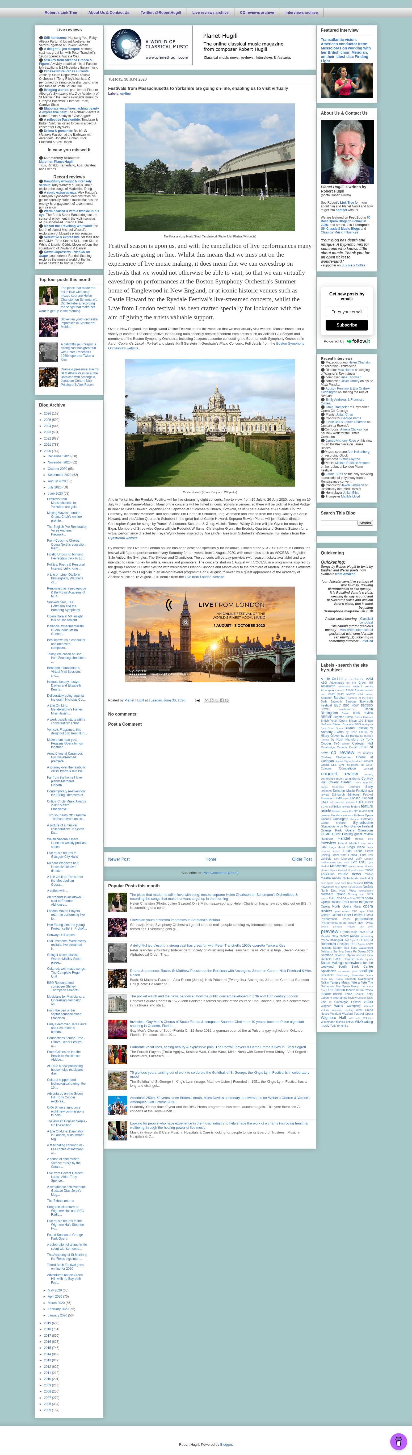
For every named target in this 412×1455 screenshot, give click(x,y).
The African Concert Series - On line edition (67, 1123)
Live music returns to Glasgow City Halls (62, 855)
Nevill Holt (366, 878)
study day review (332, 978)
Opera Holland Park (335, 902)
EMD (339, 798)
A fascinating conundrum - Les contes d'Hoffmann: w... (65, 1149)
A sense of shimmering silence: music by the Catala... (64, 1163)
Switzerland (365, 978)
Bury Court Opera (332, 728)
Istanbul (354, 843)
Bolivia (345, 713)
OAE (332, 898)
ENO (324, 802)
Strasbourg (343, 975)
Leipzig (325, 854)
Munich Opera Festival (334, 870)
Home (211, 859)
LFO (370, 855)
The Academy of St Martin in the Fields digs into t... (67, 1256)
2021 (48, 444)
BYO (337, 743)
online (351, 898)
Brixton (337, 724)
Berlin (369, 709)
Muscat (352, 870)
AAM (369, 679)
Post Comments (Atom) (220, 873)
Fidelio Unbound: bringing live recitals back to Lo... (66, 556)
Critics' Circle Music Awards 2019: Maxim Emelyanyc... (66, 805)
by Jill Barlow (350, 735)
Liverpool (347, 858)
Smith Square (364, 959)
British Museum (364, 717)
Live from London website (204, 577)
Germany (367, 819)
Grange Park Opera (337, 830)
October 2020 (58, 469)
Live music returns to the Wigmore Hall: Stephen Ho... (65, 1225)
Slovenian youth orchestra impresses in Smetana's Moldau (175, 920)
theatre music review (359, 990)
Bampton (326, 697)
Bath (324, 701)
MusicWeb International (356, 630)
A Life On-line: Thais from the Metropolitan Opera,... (65, 881)
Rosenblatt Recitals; (335, 944)
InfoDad (367, 641)
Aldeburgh (328, 686)
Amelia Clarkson (351, 429)
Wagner (326, 1005)
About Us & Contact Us (109, 12)
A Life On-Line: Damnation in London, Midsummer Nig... (66, 1135)
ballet (331, 694)
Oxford (325, 915)
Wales (338, 1006)
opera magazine (361, 902)
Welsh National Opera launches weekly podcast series (66, 843)
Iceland (359, 838)
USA (370, 997)
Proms (345, 932)
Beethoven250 (347, 709)
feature (355, 806)
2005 (48, 1410)
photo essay (347, 922)
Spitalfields (328, 971)
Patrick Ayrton (350, 459)
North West (347, 890)
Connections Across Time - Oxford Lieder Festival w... (66, 1042)
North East (329, 890)
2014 (48, 1354)
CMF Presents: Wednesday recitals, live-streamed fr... (66, 945)
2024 (48, 426)
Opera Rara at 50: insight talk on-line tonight (65, 618)
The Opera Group (347, 986)
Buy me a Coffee (353, 265)
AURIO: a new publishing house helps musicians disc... (65, 1070)
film (351, 811)
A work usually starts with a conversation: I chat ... (66, 721)
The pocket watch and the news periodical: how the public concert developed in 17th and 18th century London (214, 996)
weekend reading (342, 1010)
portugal (337, 926)
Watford (368, 1006)
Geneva (354, 819)
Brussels (348, 724)
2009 (48, 1385)
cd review (342, 752)
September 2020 (60, 475)
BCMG (325, 709)
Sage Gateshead (362, 947)
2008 (48, 1391)
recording (367, 936)
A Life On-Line (332, 679)
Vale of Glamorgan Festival (341, 1002)
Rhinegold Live (339, 940)
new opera (327, 882)
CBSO (363, 747)
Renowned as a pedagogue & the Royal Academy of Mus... (66, 592)
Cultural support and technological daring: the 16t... (66, 1083)
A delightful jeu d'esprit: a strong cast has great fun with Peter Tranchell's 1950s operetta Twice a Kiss (207, 945)
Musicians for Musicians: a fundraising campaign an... (66, 1000)
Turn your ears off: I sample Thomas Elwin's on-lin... (66, 817)
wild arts (354, 1018)
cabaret (346, 743)
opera (369, 898)
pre (361, 926)
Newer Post (119, 859)
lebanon (325, 851)
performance (364, 919)
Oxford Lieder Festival (347, 915)
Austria (359, 690)
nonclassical (355, 886)
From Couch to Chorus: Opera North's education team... (66, 544)
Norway (353, 894)
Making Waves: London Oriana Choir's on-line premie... (64, 516)
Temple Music (340, 982)
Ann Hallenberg (358, 452)
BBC (337, 705)
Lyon (370, 862)
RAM (362, 932)
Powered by (347, 341)
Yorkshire (342, 1025)
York (333, 1025)
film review (360, 811)
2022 (48, 438)
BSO (358, 724)
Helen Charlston (359, 362)
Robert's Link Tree (61, 12)
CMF (342, 764)
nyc (362, 894)
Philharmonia (329, 922)
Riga (352, 940)
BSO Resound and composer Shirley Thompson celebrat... (64, 986)
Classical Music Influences (339, 232)
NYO (370, 894)
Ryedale (326, 947)
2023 (48, 432)
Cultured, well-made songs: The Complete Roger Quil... (66, 972)
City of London (352, 761)
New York (340, 882)
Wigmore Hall (333, 1017)
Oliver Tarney (349, 381)
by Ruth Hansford (345, 739)
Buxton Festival (356, 728)
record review (349, 936)
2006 (48, 1404)
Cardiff (353, 747)
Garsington (340, 819)
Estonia (350, 802)
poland (325, 926)
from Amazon (345, 574)
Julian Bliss (351, 493)
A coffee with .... (58, 891)
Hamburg (327, 838)
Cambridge (328, 747)
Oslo (370, 911)
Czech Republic (363, 782)
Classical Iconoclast (366, 620)
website (325, 1010)
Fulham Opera (363, 815)
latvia (370, 847)
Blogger (226, 1444)
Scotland (327, 955)
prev (370, 926)
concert (368, 768)
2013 (48, 1360)
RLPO (359, 940)
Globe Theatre (333, 822)
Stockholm (327, 975)
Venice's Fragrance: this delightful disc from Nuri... (67, 731)
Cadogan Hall (362, 743)
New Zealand (355, 882)
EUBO (369, 802)
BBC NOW (351, 705)
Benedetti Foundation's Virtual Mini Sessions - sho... (65, 672)
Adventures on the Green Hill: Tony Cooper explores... (65, 1097)
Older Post (302, 859)
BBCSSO (367, 705)
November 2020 (60, 462)
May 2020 (55, 1290)
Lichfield (326, 858)
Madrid (325, 866)
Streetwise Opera (362, 975)
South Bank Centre (355, 966)
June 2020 (56, 493)
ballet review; (365, 694)
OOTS (360, 898)
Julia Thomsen (350, 377)
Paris (346, 919)
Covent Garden (340, 782)
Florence (348, 815)
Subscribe (347, 325)
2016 (48, 1342)
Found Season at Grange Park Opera (65, 1236)
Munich (369, 866)
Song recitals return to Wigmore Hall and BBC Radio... (65, 1210)
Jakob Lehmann (352, 485)
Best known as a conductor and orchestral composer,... (66, 644)
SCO (370, 951)
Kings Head (337, 847)
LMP (358, 858)
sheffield (326, 959)
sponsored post (347, 971)
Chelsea (326, 757)
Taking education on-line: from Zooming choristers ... (66, 658)
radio (354, 932)
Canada (342, 747)
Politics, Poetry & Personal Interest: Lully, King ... (66, 566)
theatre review (331, 994)
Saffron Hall (341, 947)
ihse (370, 838)
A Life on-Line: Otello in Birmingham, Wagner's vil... (65, 578)
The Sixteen (336, 990)
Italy (363, 843)
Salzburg (326, 951)
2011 (48, 1373)
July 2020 (55, 487)
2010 (48, 1379)
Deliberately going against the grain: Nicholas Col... (66, 697)
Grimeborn (365, 830)
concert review (339, 773)
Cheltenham (343, 757)
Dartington (338, 786)
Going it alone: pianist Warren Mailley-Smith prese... (64, 958)
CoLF (369, 764)
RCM (369, 932)
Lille (336, 858)
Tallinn (325, 982)
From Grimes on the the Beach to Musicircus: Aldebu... (64, 1055)
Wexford (335, 1013)
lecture (336, 851)
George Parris (351, 418)
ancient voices (363, 686)
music (360, 870)
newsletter (327, 886)
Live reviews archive (210, 12)
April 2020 (55, 1296)
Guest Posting (342, 834)
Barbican (340, 698)
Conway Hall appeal (61, 935)
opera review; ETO (345, 911)
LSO (362, 862)
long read (343, 862)
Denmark (354, 786)
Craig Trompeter (337, 407)
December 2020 (60, 456)
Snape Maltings (332, 963)
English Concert (361, 798)
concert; (368, 774)
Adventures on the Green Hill (351, 682)
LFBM (362, 854)
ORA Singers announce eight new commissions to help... (65, 1111)
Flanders (336, 815)
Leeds (347, 851)
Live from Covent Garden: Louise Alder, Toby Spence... (65, 1177)
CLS (334, 764)
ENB (346, 798)
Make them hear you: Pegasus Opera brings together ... (65, 743)
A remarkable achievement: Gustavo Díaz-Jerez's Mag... (66, 1191)
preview (329, 931)
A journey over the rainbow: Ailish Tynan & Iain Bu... (66, 769)
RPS (353, 944)
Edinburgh (338, 794)
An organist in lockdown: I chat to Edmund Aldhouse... (65, 901)
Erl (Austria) (337, 802)
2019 (48, 1323)
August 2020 (57, 481)
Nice (337, 886)
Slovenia (348, 959)
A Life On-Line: (354, 679)
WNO (359, 1022)
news (368, 882)
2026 (48, 413)
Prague (351, 926)
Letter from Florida (344, 854)
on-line (125, 93)
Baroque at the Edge (360, 697)
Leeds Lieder (363, 850)
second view (364, 955)
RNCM (368, 940)
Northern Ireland (333, 894)
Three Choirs (354, 994)
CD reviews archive (257, 12)
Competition (347, 768)
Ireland (342, 843)
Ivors (370, 843)
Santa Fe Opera (355, 951)
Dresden (326, 790)
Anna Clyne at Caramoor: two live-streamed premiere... (65, 757)
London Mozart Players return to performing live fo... (66, 915)
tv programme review (343, 997)
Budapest (367, 724)
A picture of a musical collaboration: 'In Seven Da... (65, 829)
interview (328, 843)
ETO (359, 802)
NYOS (324, 898)
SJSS (337, 959)
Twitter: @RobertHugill (161, 12)
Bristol (350, 716)
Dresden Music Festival (350, 791)
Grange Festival (361, 826)
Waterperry (354, 1005)
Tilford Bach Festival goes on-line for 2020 (65, 1266)
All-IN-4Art (344, 686)
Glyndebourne (363, 823)
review (325, 940)
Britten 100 (355, 720)
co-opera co (355, 764)
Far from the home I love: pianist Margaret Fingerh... (65, 781)
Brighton (338, 716)
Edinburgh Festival (360, 794)
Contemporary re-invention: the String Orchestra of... (66, 793)
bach (323, 694)
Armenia (339, 690)
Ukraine (362, 997)
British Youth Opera (334, 720)
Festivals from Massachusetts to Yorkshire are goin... (63, 503)
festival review (340, 811)
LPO (354, 862)
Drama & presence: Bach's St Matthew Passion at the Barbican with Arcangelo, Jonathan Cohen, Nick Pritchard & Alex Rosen (80, 377)
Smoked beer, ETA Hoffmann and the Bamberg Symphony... (64, 606)
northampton (366, 890)
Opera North (330, 906)
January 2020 (58, 1315)
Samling (338, 951)
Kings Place (356, 847)
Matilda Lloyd (350, 496)
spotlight (366, 971)
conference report (332, 778)
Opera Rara (351, 906)
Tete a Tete (359, 982)
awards (369, 690)
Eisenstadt (327, 798)
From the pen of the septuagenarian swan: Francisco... (64, 1014)
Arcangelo (327, 690)
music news (349, 874)
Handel (344, 838)
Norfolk (368, 887)
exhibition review (339, 806)
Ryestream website (123, 538)
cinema (339, 761)
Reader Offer (329, 936)
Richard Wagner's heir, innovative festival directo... (63, 867)
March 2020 (57, 1303)
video (368, 1002)
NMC (344, 886)
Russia (361, 944)
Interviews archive (301, 12)
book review (363, 713)
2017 (48, 1335)
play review (365, 922)
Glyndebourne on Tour (335, 826)
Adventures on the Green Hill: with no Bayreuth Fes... (65, 1279)
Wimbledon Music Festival (337, 1021)
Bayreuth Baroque (343, 701)
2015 (48, 1348)
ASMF (350, 690)
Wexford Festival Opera (357, 1013)
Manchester (338, 866)
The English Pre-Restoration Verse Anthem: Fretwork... (67, 530)
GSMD (325, 834)
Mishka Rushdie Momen (352, 463)
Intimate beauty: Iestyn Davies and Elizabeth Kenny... (64, 685)
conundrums (352, 778)
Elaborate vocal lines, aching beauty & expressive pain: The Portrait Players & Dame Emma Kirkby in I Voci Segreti (218, 1047)
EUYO (324, 806)
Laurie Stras (334, 474)
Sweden (350, 978)
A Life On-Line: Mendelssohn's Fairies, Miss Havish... (65, 709)
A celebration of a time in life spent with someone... (67, 1246)
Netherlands (350, 878)
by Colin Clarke (356, 732)
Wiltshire (368, 1018)
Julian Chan (344, 414)
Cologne (326, 768)
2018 (48, 1329)
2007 (48, 1398)
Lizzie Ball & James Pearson (346, 422)
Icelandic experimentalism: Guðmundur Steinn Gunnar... (66, 630)
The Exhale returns (60, 1201)
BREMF (326, 717)
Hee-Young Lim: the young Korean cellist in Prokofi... (67, 926)
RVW (369, 944)
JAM (324, 847)
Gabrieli (326, 819)
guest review (363, 834)
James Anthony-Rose (341, 440)
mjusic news (355, 866)
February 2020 (58, 1309)
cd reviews (365, 753)
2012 (48, 1367)
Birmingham (329, 713)
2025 (48, 420)
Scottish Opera (345, 955)
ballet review (346, 694)
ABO (324, 682)
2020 (48, 451)
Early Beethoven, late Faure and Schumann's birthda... (67, 1028)
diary (369, 786)
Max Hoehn (346, 370)
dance (324, 786)
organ (362, 911)
